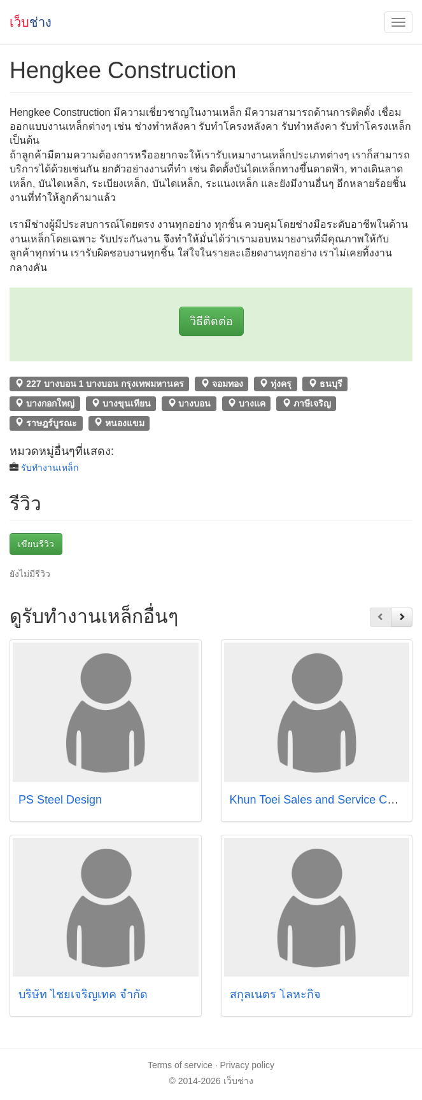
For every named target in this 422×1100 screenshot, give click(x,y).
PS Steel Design (60, 799)
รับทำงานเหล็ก (49, 468)
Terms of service (180, 1065)
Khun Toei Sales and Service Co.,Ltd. (324, 799)
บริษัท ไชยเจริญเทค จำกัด (83, 994)
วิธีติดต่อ (211, 321)
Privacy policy (247, 1065)
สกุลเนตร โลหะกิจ (277, 994)
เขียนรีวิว (36, 544)
